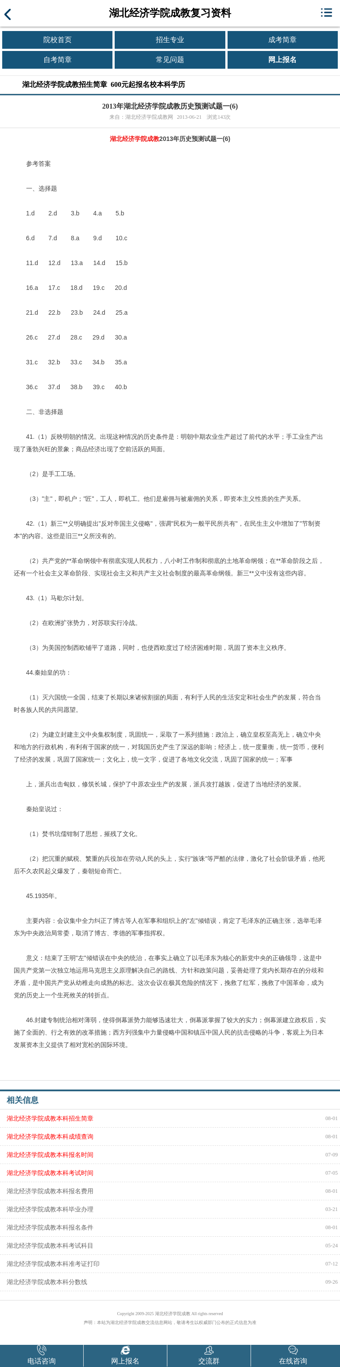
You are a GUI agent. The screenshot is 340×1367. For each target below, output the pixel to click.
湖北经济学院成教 (134, 138)
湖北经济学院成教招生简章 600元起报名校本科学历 (103, 84)
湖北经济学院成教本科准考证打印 (53, 1263)
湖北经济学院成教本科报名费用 (50, 1191)
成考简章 (282, 39)
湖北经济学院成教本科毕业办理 (50, 1209)
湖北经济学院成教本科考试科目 (50, 1245)
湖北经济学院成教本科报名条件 (50, 1227)
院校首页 (57, 39)
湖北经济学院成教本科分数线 (47, 1281)
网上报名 (282, 59)
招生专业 (170, 39)
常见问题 (170, 59)
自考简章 (57, 59)
